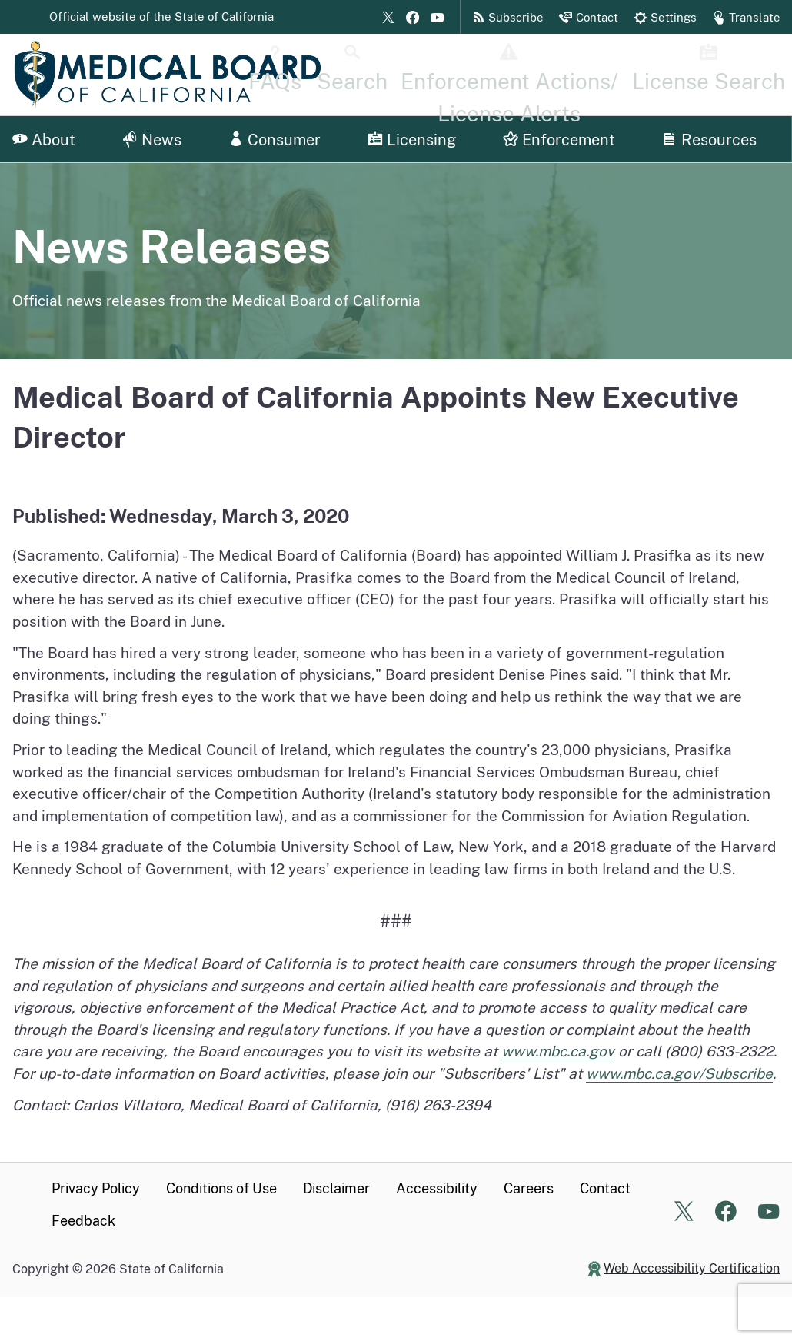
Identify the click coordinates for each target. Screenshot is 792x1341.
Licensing (412, 140)
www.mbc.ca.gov (557, 1051)
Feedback (83, 1221)
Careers (529, 1188)
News (151, 140)
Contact (605, 1188)
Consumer (274, 140)
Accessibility (437, 1188)
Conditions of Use (221, 1188)
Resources (709, 140)
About (43, 140)
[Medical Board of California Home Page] (167, 74)
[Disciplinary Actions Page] (600, 74)
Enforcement (559, 140)
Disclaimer (336, 1188)
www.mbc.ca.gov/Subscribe (679, 1073)
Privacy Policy (96, 1188)
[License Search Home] (734, 74)
